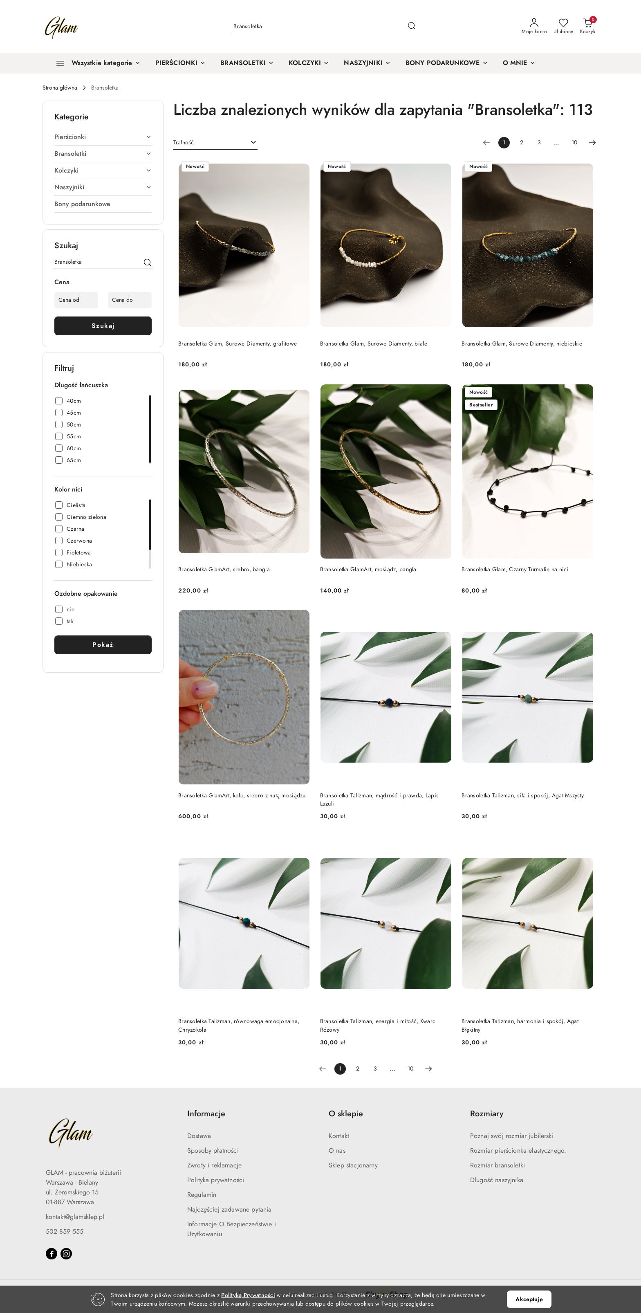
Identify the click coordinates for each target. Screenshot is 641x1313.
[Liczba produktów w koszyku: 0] (587, 26)
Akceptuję (528, 1299)
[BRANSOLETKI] (247, 63)
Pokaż (103, 644)
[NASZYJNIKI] (367, 63)
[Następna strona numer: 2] (592, 142)
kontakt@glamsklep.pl (75, 1216)
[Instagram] (66, 1253)
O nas (337, 1150)
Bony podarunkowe (82, 204)
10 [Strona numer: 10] (574, 142)
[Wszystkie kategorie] (95, 63)
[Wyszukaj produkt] (324, 26)
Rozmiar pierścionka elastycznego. (518, 1150)
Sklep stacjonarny (353, 1165)
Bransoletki (103, 153)
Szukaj (103, 325)
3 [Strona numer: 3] (539, 142)
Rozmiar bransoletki (497, 1165)
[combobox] (215, 143)
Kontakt (339, 1135)
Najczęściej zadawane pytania (229, 1209)
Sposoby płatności (213, 1150)
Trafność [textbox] (183, 142)
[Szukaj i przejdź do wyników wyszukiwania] (411, 26)
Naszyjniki (103, 187)
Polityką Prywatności (248, 1295)
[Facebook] (51, 1253)
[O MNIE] (519, 63)
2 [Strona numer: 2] (521, 142)
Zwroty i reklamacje (214, 1165)
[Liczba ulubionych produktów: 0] (563, 26)
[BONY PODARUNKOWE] (446, 63)
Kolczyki (103, 170)
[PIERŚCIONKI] (180, 63)
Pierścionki (103, 136)
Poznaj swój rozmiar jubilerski (512, 1135)
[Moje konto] (534, 26)
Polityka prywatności (215, 1180)
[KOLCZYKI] (308, 63)
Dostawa (199, 1135)
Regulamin (201, 1194)
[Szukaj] (147, 263)
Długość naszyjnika (496, 1180)
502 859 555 (64, 1231)
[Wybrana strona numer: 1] (504, 142)
